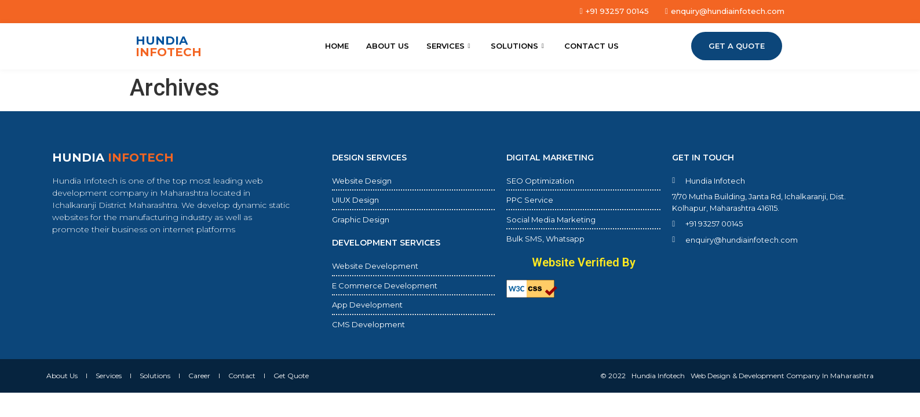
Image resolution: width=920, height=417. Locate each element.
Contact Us (591, 45)
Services (449, 45)
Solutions (519, 45)
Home (337, 45)
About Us (387, 45)
